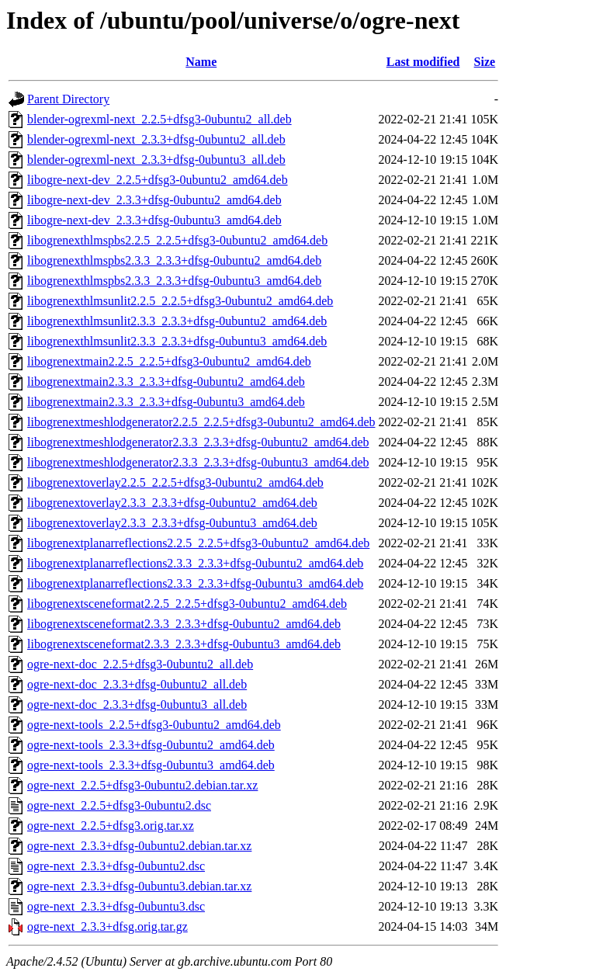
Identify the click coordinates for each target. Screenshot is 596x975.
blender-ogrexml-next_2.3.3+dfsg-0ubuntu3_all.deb (156, 159)
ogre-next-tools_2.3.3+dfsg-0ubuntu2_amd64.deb (151, 744)
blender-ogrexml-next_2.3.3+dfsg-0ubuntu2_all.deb (156, 139)
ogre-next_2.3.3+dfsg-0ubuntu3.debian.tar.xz (139, 886)
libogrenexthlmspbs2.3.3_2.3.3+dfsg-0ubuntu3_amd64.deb (174, 280)
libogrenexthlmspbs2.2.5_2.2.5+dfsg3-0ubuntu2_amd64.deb (177, 240)
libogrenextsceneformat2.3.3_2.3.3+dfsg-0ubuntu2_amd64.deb (184, 623)
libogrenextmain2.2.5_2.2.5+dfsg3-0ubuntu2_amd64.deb (169, 361)
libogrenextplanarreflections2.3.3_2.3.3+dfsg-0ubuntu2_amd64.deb (195, 563)
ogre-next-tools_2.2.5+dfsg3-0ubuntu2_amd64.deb (154, 724)
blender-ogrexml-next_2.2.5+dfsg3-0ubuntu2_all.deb (159, 119)
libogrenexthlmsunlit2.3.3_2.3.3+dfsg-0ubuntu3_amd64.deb (177, 341)
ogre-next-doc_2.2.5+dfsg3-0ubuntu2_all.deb (140, 664)
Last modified (423, 61)
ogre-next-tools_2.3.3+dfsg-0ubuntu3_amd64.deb (151, 765)
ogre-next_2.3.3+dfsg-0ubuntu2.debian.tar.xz (139, 845)
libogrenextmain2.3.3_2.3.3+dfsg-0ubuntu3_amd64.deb (166, 401)
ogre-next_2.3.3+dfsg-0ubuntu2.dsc (116, 866)
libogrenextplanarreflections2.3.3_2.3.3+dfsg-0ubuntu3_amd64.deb (195, 583)
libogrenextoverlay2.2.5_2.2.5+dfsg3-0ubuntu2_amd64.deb (175, 482)
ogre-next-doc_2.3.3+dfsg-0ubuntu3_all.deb (137, 704)
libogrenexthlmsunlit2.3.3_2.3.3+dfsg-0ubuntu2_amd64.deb (177, 321)
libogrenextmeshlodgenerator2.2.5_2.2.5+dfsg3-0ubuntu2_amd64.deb (201, 422)
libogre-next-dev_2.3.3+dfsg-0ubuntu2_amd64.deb (154, 199)
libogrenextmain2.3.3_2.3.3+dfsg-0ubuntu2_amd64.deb (166, 381)
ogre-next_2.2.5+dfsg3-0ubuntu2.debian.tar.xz (142, 785)
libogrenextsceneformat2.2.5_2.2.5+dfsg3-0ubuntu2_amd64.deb (187, 603)
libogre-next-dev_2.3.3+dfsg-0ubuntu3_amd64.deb (154, 220)
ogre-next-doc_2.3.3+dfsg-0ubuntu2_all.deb (137, 684)
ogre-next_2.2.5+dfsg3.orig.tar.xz (110, 825)
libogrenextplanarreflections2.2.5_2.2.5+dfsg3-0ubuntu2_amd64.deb (198, 543)
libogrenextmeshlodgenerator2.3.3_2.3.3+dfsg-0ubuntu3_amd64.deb (198, 462)
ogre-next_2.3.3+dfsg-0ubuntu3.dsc (116, 906)
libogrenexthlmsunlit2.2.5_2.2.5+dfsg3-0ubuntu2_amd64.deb (180, 300)
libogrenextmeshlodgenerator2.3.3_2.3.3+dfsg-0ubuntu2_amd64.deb (198, 442)
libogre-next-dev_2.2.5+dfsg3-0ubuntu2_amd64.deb (157, 179)
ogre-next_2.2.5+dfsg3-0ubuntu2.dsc (119, 805)
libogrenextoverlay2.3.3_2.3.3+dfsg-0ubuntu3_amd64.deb (172, 522)
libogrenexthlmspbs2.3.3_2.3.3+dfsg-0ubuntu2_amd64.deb (174, 260)
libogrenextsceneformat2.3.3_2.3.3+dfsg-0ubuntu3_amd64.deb (184, 644)
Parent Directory (68, 99)
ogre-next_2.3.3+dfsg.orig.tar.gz (107, 926)
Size (485, 61)
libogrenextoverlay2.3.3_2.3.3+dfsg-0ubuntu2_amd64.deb (172, 502)
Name (201, 61)
